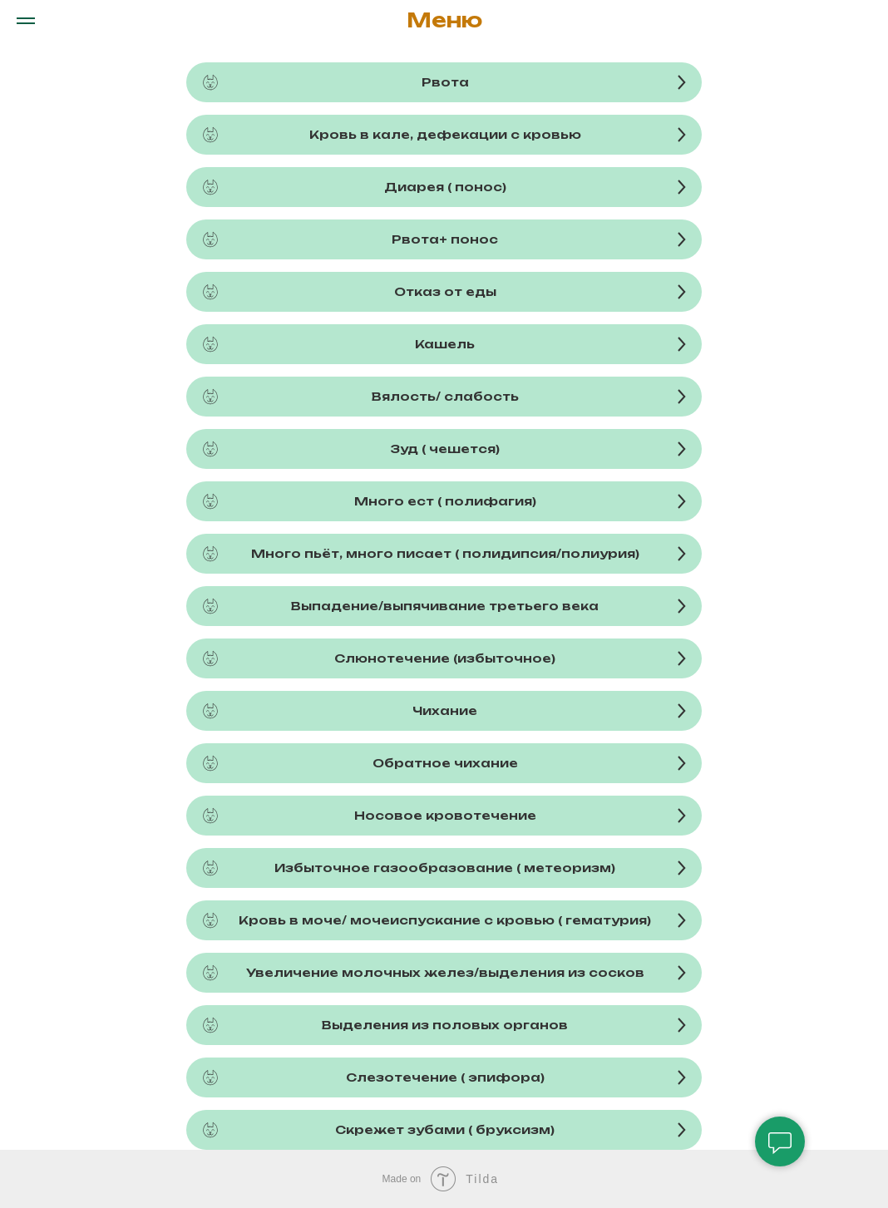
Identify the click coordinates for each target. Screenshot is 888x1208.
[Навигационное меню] (26, 20)
